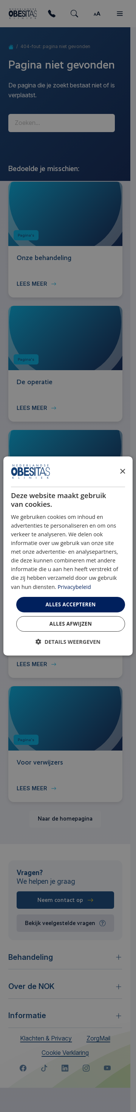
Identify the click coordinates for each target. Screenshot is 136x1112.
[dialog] (68, 556)
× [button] (122, 471)
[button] (68, 641)
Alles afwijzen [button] (70, 623)
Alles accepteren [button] (70, 604)
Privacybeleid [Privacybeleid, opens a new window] (74, 586)
